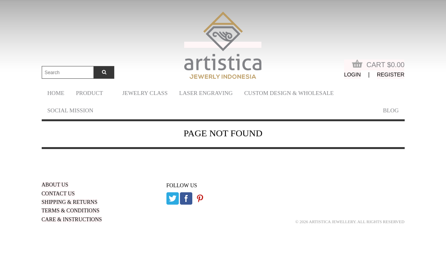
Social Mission (70, 110)
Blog (391, 110)
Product (89, 93)
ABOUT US (55, 185)
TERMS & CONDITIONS (71, 211)
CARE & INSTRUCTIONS (72, 219)
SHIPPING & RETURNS (70, 202)
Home (55, 93)
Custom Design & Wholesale (289, 93)
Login (352, 74)
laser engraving (205, 93)
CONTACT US (58, 194)
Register (391, 74)
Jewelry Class (145, 93)
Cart (378, 64)
